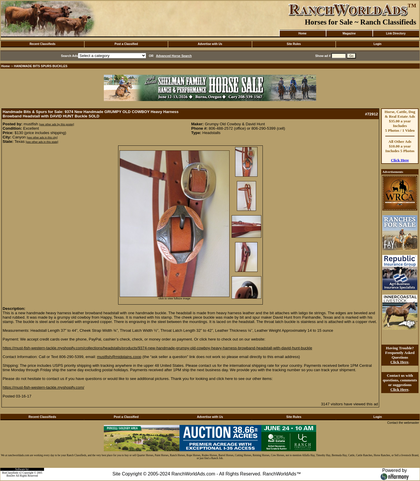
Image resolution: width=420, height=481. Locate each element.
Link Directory (395, 33)
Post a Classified (126, 44)
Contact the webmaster (403, 422)
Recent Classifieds (42, 44)
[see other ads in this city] (42, 137)
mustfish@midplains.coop (119, 357)
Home (302, 33)
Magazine (349, 33)
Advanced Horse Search (174, 56)
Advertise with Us (210, 44)
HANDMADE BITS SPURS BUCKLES (41, 66)
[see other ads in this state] (42, 141)
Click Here (400, 160)
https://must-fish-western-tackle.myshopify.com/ (43, 387)
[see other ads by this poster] (56, 124)
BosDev (10, 475)
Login (378, 44)
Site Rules (294, 44)
